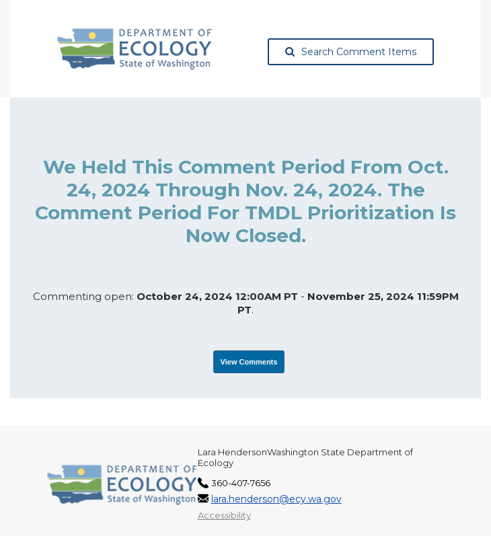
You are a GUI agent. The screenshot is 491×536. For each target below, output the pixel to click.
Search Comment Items (350, 52)
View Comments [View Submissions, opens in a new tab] (249, 362)
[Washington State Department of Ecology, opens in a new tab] (135, 49)
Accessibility (224, 515)
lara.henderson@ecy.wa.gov (276, 499)
